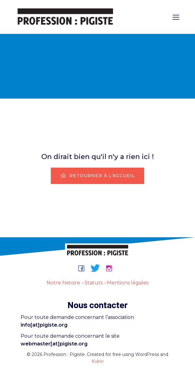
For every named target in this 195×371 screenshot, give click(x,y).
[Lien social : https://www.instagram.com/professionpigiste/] (111, 268)
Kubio (97, 361)
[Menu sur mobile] (176, 17)
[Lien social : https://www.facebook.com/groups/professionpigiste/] (84, 268)
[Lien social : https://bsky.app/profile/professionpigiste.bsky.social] (97, 268)
